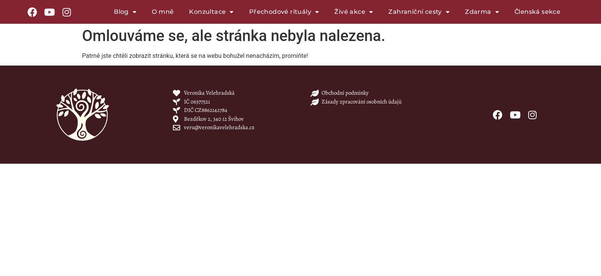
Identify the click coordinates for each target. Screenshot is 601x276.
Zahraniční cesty (419, 12)
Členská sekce (537, 11)
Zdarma (482, 12)
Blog (125, 12)
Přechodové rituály (284, 12)
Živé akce (353, 12)
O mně (163, 11)
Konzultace (211, 12)
